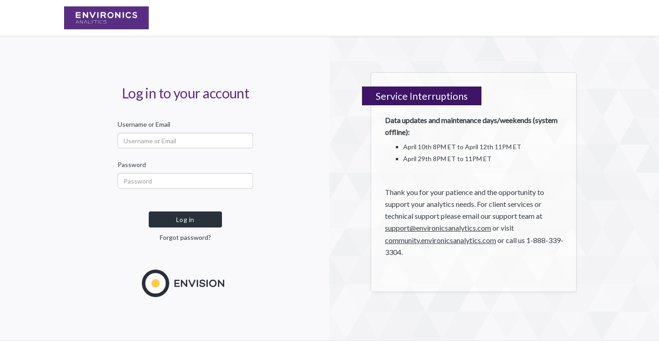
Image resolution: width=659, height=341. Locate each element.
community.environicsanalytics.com (440, 240)
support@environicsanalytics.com (438, 227)
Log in (185, 219)
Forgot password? (185, 237)
